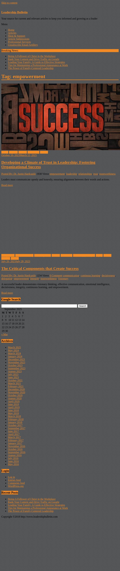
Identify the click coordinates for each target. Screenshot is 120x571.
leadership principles (84, 255)
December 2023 (16, 359)
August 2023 (15, 371)
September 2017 (16, 428)
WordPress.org (16, 486)
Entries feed (14, 480)
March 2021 (14, 383)
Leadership (33, 152)
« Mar (4, 334)
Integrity (34, 278)
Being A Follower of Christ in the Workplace (32, 56)
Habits (4, 152)
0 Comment (56, 275)
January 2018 (15, 422)
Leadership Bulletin (14, 12)
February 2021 (16, 386)
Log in (11, 477)
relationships (85, 173)
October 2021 (15, 380)
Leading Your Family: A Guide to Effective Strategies (36, 62)
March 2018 (14, 416)
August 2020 (15, 398)
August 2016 (15, 455)
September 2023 (16, 368)
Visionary (63, 278)
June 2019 (13, 404)
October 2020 (15, 395)
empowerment (57, 173)
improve (13, 152)
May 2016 (13, 464)
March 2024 (14, 353)
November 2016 (16, 446)
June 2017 (13, 431)
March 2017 (14, 437)
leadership (71, 173)
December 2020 (16, 389)
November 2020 (16, 392)
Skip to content (9, 2)
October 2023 (15, 365)
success (44, 152)
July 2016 (13, 458)
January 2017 (15, 443)
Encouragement (42, 255)
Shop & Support (16, 35)
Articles (12, 32)
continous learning (90, 275)
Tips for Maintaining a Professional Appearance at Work (38, 65)
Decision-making (24, 255)
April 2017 (14, 434)
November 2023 (16, 362)
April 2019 (14, 407)
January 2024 (15, 356)
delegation (6, 278)
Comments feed (16, 483)
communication (71, 275)
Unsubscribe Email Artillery (23, 44)
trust (95, 173)
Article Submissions (18, 38)
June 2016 (13, 461)
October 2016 (15, 449)
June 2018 (13, 410)
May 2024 (13, 350)
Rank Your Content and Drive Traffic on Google (33, 59)
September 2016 (16, 452)
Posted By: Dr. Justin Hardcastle (18, 173)
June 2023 (13, 377)
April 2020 (14, 401)
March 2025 (14, 347)
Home (11, 29)
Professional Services (19, 41)
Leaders (22, 152)
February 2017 (16, 440)
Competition (8, 255)
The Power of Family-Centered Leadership (31, 68)
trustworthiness (107, 173)
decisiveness (108, 275)
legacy (99, 255)
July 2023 (13, 374)
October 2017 (15, 425)
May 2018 (13, 413)
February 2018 (16, 419)
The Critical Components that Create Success (40, 268)
